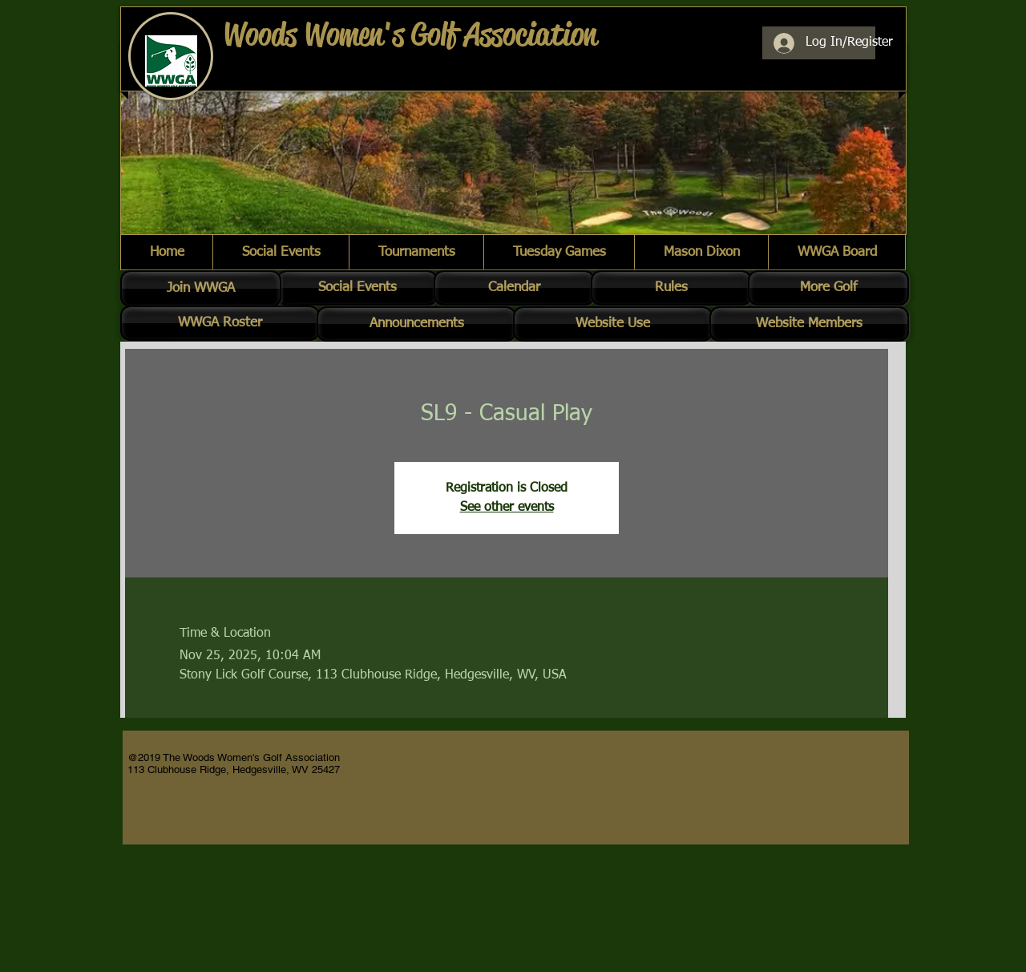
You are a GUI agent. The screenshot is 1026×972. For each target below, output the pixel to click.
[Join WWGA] (200, 288)
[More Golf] (828, 288)
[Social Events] (357, 288)
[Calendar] (514, 288)
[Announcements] (416, 324)
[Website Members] (809, 324)
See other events (507, 507)
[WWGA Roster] (220, 323)
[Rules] (671, 288)
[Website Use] (613, 324)
